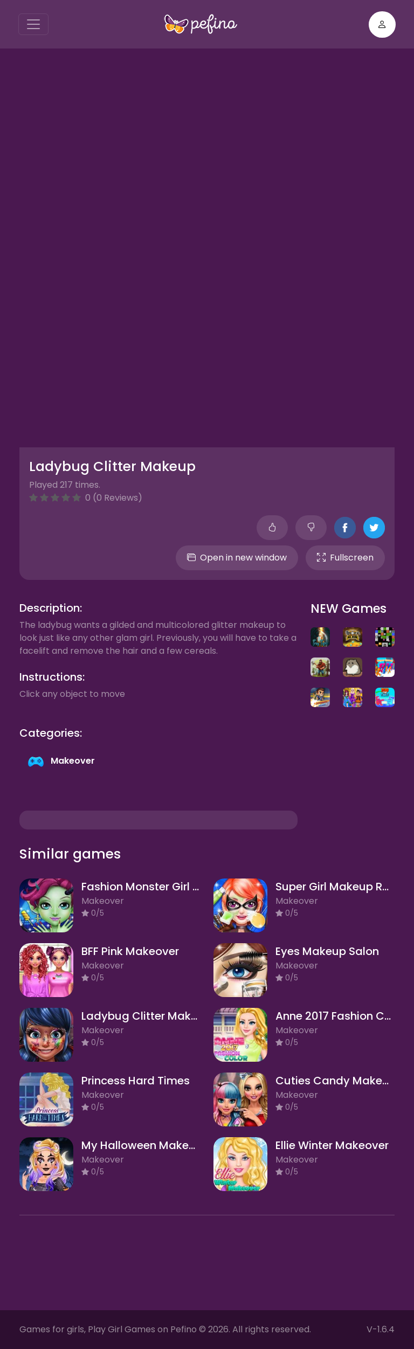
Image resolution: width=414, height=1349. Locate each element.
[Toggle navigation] (33, 24)
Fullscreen (345, 557)
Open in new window (237, 557)
